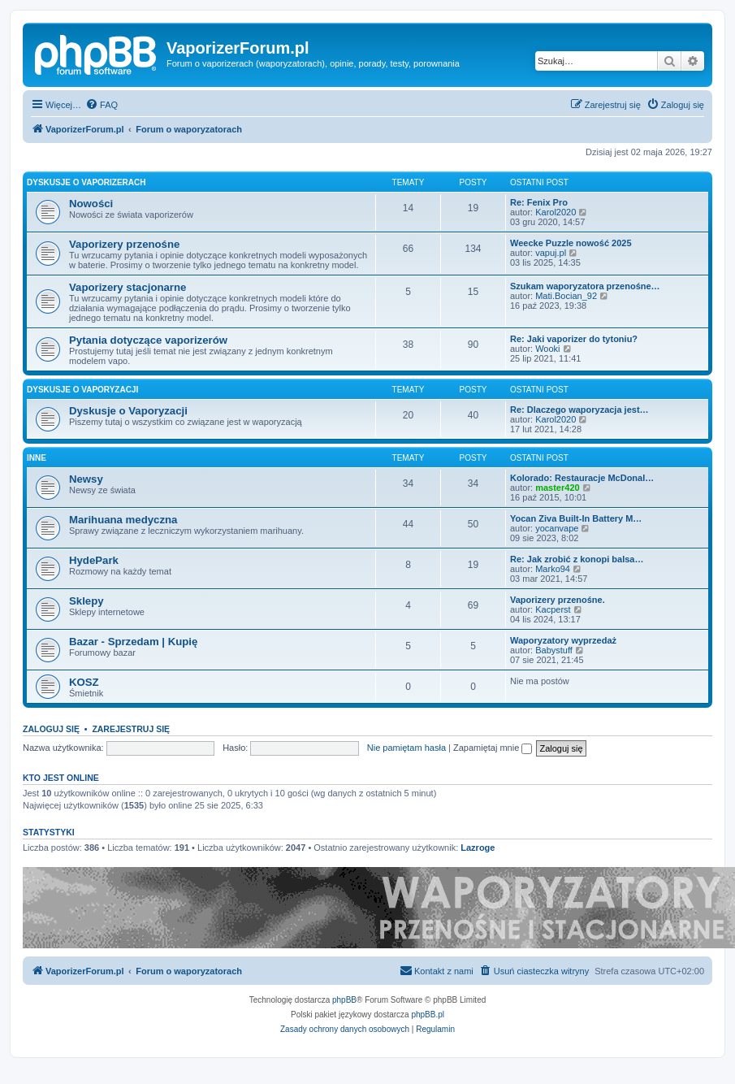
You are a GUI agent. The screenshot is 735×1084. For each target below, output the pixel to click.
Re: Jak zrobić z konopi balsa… (576, 559)
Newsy (86, 479)
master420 (557, 487)
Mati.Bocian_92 (566, 296)
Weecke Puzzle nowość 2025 (571, 243)
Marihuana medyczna (123, 520)
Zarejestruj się (131, 729)
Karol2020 (555, 212)
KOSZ (84, 682)
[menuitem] (101, 105)
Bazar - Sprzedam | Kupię (133, 641)
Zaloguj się (51, 729)
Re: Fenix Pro (539, 202)
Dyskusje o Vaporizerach (86, 182)
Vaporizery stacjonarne (127, 287)
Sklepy (86, 601)
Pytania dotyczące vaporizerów (148, 340)
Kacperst (552, 609)
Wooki (547, 348)
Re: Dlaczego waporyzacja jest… (579, 409)
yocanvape (556, 528)
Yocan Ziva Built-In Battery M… (576, 518)
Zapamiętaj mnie (492, 747)
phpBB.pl (427, 1014)
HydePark (94, 560)
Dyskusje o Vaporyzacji (82, 389)
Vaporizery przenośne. (557, 600)
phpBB (344, 999)
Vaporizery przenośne (124, 244)
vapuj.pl (550, 253)
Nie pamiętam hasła (406, 747)
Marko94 (552, 569)
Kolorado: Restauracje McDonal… (582, 478)
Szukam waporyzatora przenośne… (585, 286)
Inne (36, 457)
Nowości (91, 203)
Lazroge (477, 847)
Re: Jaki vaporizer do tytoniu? (574, 339)
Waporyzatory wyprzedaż (563, 640)
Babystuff (554, 650)
